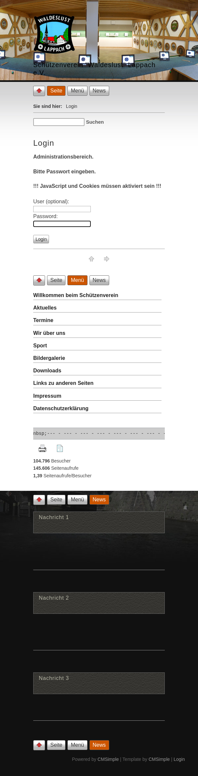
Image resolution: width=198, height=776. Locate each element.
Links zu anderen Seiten (63, 383)
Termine (43, 320)
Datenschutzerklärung (60, 408)
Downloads (47, 370)
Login (179, 759)
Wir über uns (49, 333)
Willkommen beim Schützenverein (75, 295)
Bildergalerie (49, 358)
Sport (40, 345)
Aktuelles (45, 308)
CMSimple (108, 759)
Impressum (47, 396)
